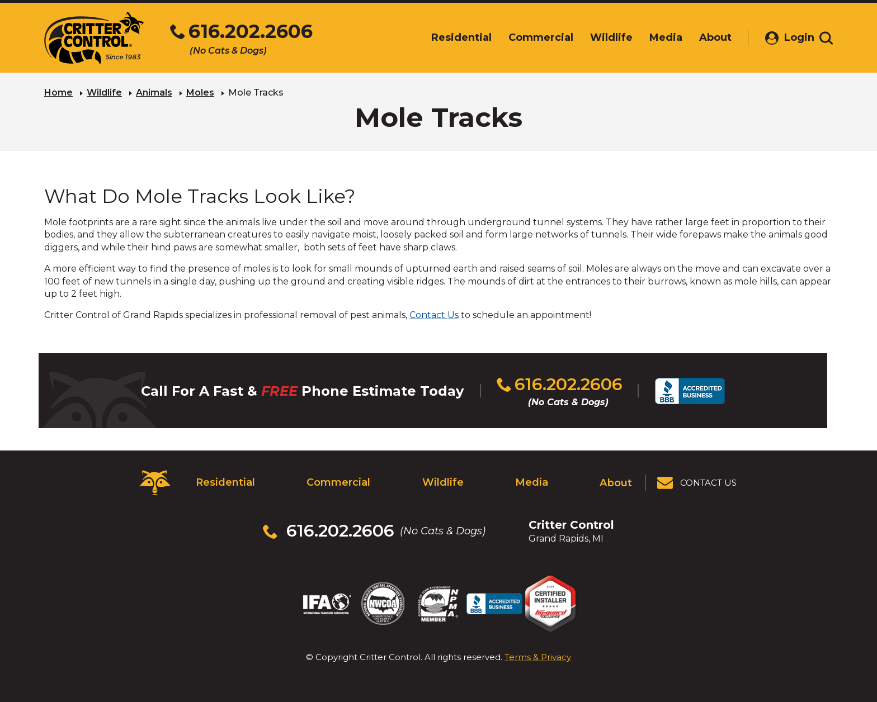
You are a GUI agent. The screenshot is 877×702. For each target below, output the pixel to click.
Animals (154, 92)
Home (58, 92)
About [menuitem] (703, 37)
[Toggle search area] (826, 38)
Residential (225, 482)
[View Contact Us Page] (697, 483)
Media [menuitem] (654, 37)
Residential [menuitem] (449, 37)
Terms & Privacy (537, 657)
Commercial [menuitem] (529, 37)
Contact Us (434, 315)
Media (531, 482)
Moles (200, 92)
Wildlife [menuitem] (599, 37)
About (616, 482)
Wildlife (104, 92)
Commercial (338, 482)
